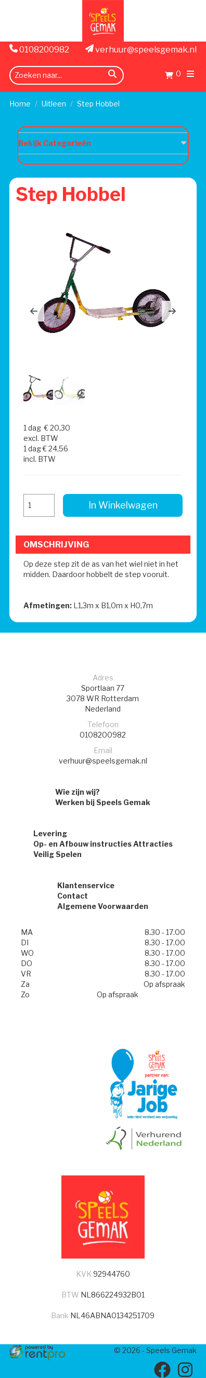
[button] (33, 311)
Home (20, 103)
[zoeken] (112, 76)
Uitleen (54, 103)
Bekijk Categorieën (103, 143)
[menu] (190, 75)
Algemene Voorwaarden (102, 906)
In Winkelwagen (123, 505)
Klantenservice (85, 885)
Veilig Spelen (57, 854)
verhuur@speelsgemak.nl (141, 49)
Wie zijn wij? (77, 791)
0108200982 (39, 49)
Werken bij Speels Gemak (102, 802)
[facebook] (162, 1369)
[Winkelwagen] (173, 77)
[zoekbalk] (66, 75)
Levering (50, 833)
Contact (72, 895)
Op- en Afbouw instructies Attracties (103, 843)
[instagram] (185, 1369)
